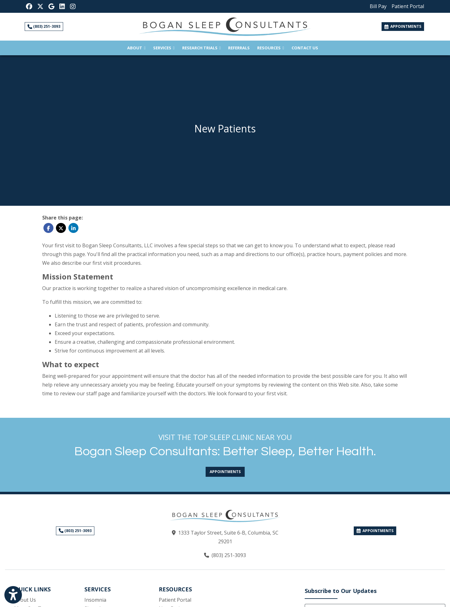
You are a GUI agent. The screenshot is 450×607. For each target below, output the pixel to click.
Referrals (240, 47)
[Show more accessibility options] (13, 595)
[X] (40, 6)
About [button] (136, 48)
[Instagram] (73, 6)
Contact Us (305, 48)
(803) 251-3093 (44, 26)
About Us (25, 599)
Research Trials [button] (201, 48)
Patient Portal (175, 599)
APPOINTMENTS (375, 530)
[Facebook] (29, 6)
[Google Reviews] (51, 6)
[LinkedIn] (62, 6)
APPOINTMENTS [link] (402, 26)
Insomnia (95, 599)
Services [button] (164, 48)
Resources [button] (270, 48)
